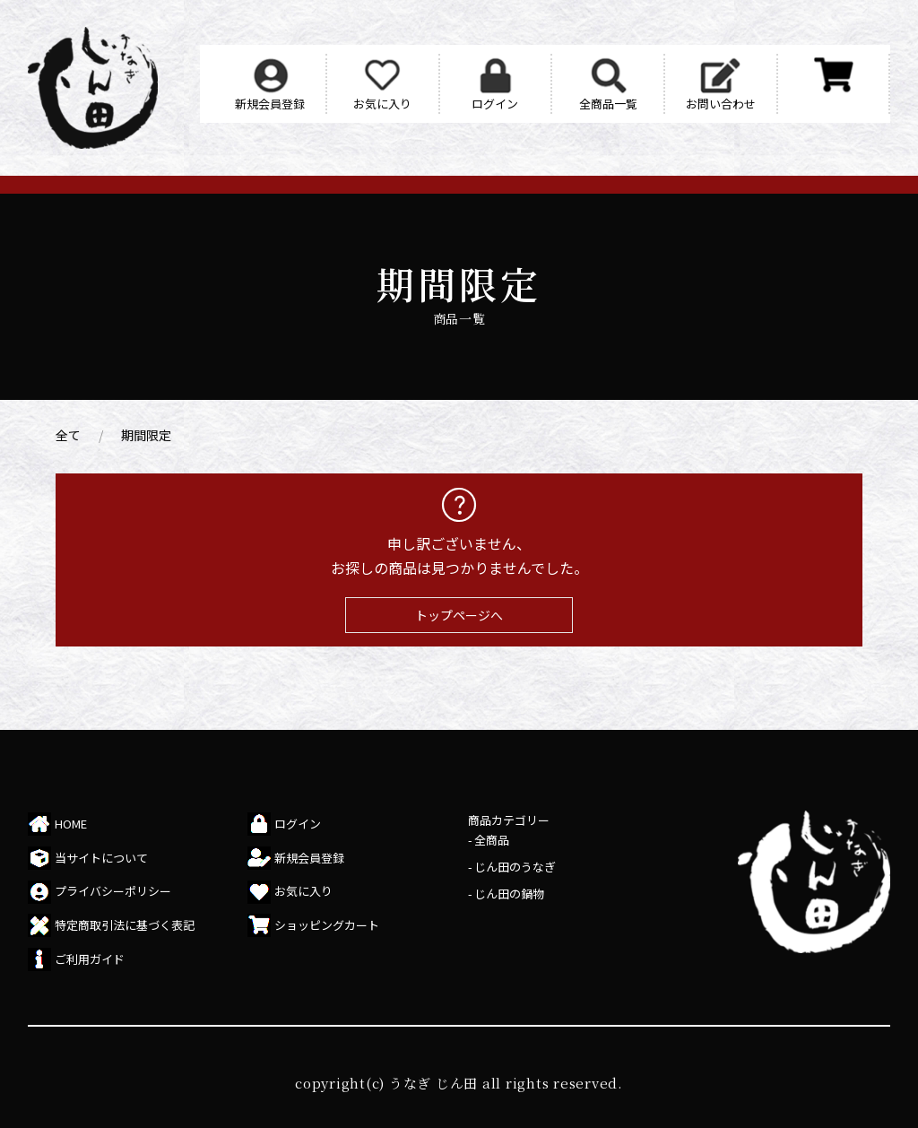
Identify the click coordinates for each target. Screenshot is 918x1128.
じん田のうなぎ (515, 866)
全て (68, 435)
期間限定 (146, 435)
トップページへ (459, 615)
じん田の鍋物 (509, 893)
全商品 (491, 839)
